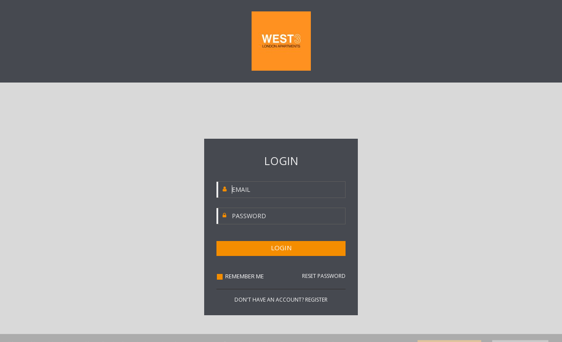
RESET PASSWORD (324, 276)
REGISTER (316, 299)
